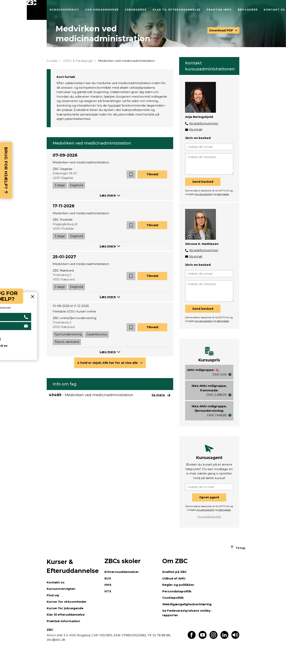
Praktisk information (63, 621)
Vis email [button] (195, 129)
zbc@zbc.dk (56, 639)
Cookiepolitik (173, 598)
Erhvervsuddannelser (121, 572)
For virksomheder (102, 9)
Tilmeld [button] (152, 174)
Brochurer (248, 9)
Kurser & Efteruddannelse (73, 566)
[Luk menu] (37, 10)
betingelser (223, 194)
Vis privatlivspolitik (209, 516)
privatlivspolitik (204, 194)
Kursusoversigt (64, 9)
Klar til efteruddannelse (177, 9)
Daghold (76, 185)
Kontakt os (274, 9)
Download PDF (221, 30)
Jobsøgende (136, 9)
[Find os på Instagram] (213, 638)
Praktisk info (219, 9)
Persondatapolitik (176, 591)
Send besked (202, 181)
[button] (131, 174)
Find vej (53, 595)
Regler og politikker (178, 585)
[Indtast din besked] (209, 164)
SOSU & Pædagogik (78, 61)
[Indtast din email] (209, 146)
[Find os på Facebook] (192, 638)
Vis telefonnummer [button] (203, 123)
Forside (52, 61)
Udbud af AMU (174, 578)
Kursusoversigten (61, 589)
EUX (107, 578)
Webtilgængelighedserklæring (187, 604)
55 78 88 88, (161, 635)
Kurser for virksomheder (67, 601)
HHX (107, 585)
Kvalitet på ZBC (174, 572)
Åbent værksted (67, 342)
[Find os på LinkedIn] (224, 638)
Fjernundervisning (68, 334)
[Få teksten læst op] (235, 638)
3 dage (60, 185)
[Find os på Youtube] (203, 638)
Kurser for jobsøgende (65, 608)
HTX (107, 591)
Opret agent (209, 497)
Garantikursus (97, 334)
